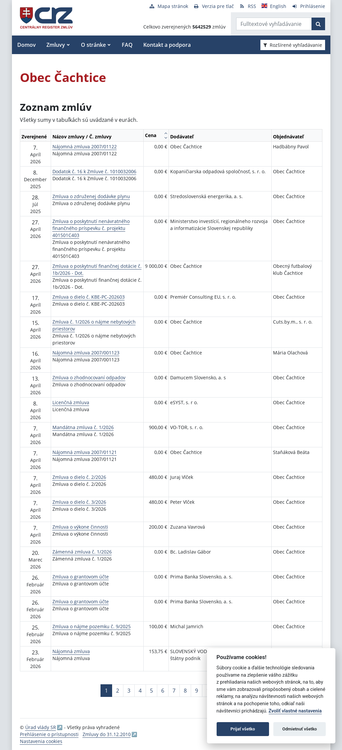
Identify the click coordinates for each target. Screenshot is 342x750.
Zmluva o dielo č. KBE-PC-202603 (88, 297)
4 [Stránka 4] (140, 690)
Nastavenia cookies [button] (41, 741)
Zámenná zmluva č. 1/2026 (82, 552)
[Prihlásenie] (308, 6)
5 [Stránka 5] (151, 690)
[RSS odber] (247, 6)
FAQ (127, 44)
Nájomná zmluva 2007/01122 (84, 146)
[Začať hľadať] (318, 24)
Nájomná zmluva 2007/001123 (85, 352)
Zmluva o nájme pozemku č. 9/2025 (91, 626)
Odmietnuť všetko (299, 728)
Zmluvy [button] (55, 44)
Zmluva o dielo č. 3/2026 (79, 502)
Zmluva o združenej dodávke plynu (91, 196)
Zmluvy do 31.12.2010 (107, 734)
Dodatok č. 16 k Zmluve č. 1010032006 (94, 171)
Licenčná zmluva (70, 402)
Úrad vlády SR (40, 727)
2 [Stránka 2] (117, 690)
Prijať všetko (243, 728)
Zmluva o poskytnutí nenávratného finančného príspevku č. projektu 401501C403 (91, 228)
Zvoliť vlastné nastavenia (295, 711)
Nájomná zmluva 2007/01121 (84, 452)
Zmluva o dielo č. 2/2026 (79, 477)
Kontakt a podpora (167, 44)
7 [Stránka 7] (173, 690)
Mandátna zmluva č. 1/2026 (83, 427)
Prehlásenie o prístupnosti (49, 734)
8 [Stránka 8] (185, 690)
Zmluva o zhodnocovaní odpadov (88, 377)
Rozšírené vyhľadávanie (292, 45)
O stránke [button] (93, 44)
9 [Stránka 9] (196, 690)
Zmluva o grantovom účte (80, 576)
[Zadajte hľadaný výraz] (274, 24)
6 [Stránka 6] (162, 690)
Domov (26, 44)
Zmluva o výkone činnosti (80, 527)
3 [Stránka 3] (128, 690)
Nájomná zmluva (71, 651)
